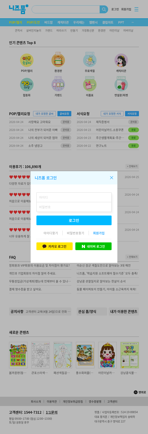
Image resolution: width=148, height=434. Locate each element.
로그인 (74, 220)
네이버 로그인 (93, 246)
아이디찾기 (51, 233)
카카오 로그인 (54, 246)
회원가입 (99, 233)
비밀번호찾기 (75, 233)
